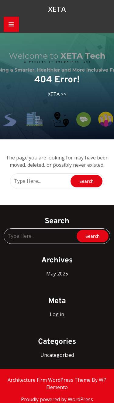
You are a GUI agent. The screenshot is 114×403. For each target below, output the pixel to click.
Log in (57, 314)
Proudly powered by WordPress (57, 399)
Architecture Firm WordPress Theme (50, 380)
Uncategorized (57, 355)
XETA (57, 9)
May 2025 (57, 273)
